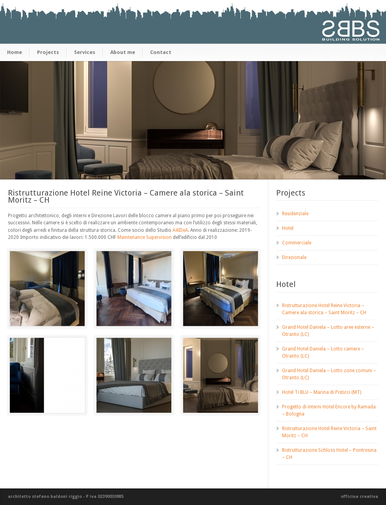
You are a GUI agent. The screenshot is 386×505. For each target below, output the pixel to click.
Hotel (287, 228)
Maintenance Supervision (144, 237)
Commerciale (296, 243)
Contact (160, 52)
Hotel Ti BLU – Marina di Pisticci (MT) (321, 392)
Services (84, 52)
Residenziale (295, 213)
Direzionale (294, 257)
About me (122, 52)
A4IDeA (180, 230)
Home (14, 52)
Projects (48, 52)
